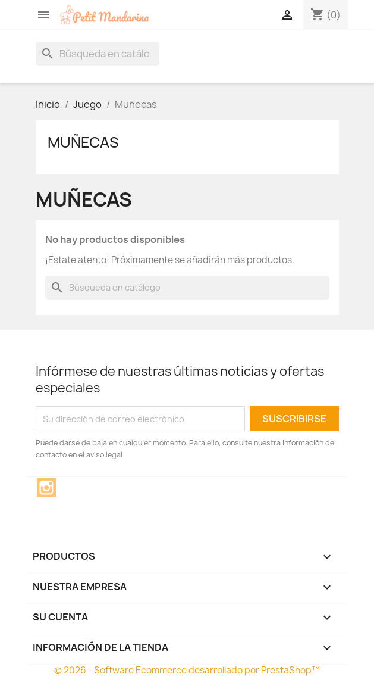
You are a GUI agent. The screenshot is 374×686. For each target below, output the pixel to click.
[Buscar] (97, 54)
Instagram (46, 487)
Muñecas (83, 142)
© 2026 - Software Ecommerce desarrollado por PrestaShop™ (187, 670)
